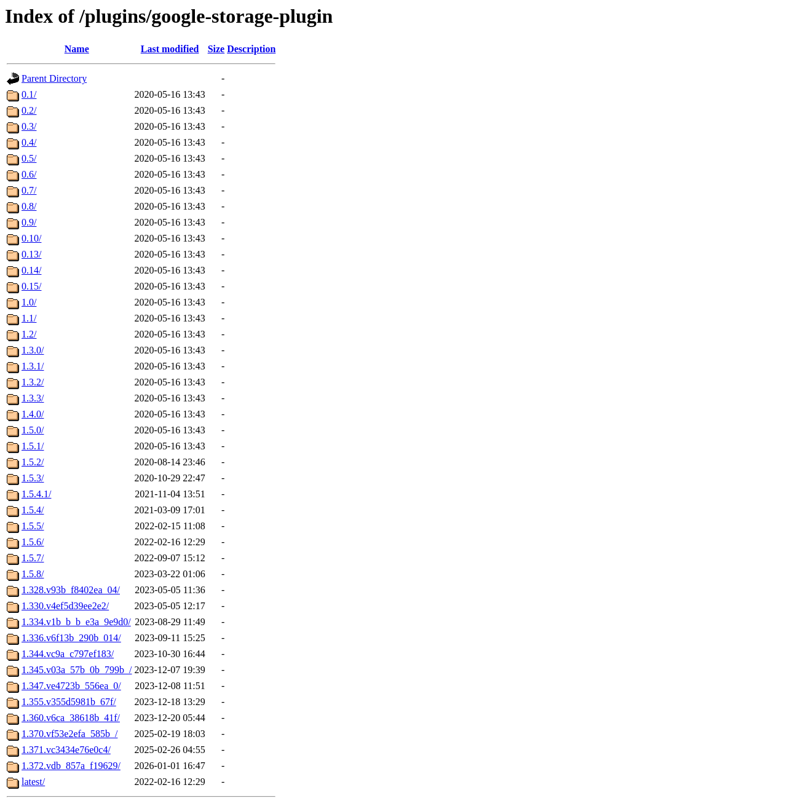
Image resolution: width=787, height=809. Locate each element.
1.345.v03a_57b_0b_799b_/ (77, 670)
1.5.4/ (33, 510)
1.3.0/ (33, 350)
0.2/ (29, 110)
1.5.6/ (33, 542)
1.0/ (29, 302)
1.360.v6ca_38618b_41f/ (71, 717)
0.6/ (29, 174)
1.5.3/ (33, 478)
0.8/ (29, 206)
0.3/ (29, 126)
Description (251, 49)
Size (216, 49)
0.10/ (31, 238)
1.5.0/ (33, 430)
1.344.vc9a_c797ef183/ (68, 654)
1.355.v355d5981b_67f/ (69, 702)
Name (77, 49)
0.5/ (29, 158)
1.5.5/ (33, 526)
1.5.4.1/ (36, 494)
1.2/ (29, 334)
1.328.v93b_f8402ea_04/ (71, 590)
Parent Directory (54, 78)
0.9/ (29, 222)
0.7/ (29, 190)
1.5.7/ (33, 558)
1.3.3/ (33, 398)
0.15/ (31, 286)
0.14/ (31, 270)
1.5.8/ (33, 574)
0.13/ (31, 254)
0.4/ (29, 142)
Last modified (170, 49)
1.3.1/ (33, 366)
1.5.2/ (33, 462)
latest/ (33, 781)
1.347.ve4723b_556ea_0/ (71, 686)
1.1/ (29, 318)
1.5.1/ (33, 446)
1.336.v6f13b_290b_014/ (71, 638)
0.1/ (29, 94)
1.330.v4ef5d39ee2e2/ (65, 606)
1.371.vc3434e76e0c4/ (66, 749)
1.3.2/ (33, 382)
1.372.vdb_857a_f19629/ (71, 765)
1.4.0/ (33, 414)
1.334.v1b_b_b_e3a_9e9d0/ (76, 622)
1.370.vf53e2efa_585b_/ (69, 733)
